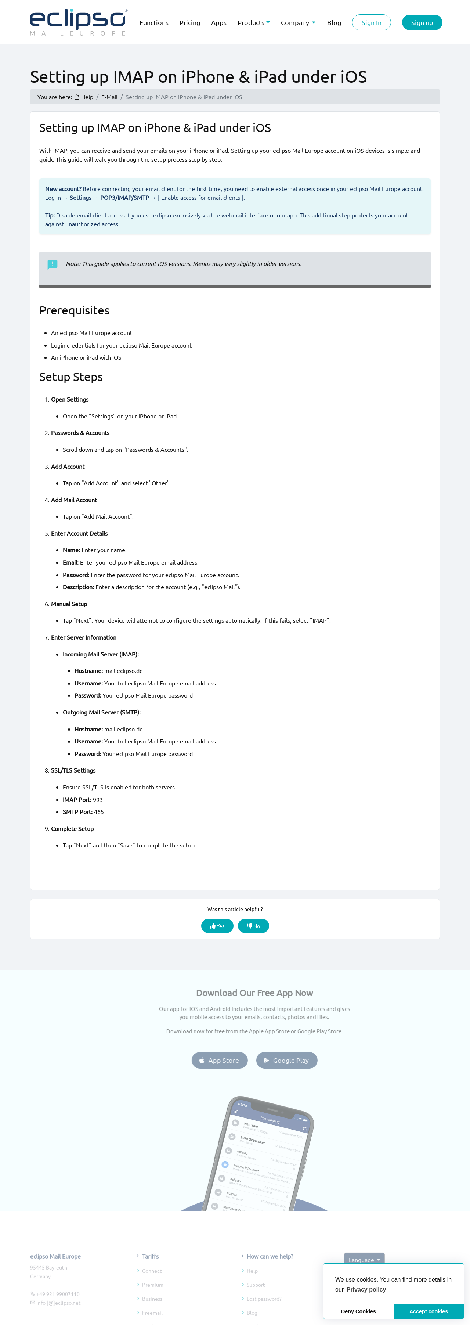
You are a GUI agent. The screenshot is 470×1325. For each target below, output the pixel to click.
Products (251, 22)
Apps (219, 22)
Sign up (422, 22)
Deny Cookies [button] (358, 1311)
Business (152, 1312)
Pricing (190, 22)
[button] (366, 1289)
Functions (154, 22)
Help (252, 1284)
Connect (152, 1284)
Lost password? (264, 1312)
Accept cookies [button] (428, 1311)
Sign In (372, 22)
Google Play (299, 1060)
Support (256, 1298)
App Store (232, 1060)
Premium (152, 1298)
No (253, 925)
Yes (217, 925)
